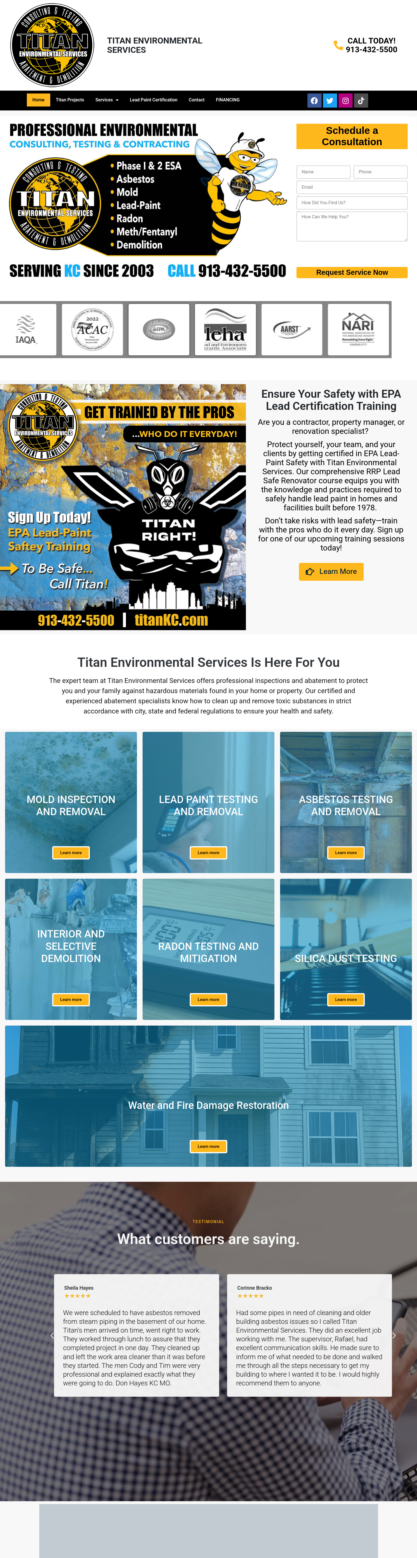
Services (107, 100)
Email (296, 180)
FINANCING (228, 100)
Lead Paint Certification (154, 100)
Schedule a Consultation (352, 136)
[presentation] (339, 254)
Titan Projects (70, 100)
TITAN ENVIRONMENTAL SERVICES (154, 45)
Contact (197, 100)
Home (38, 100)
